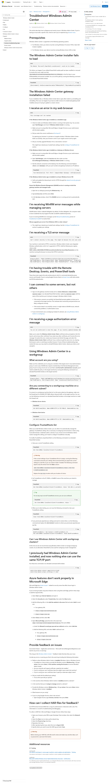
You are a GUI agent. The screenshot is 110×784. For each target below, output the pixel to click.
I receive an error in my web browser (94, 23)
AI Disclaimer (5, 779)
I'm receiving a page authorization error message (94, 37)
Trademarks (64, 779)
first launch (57, 133)
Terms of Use (57, 779)
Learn (30, 11)
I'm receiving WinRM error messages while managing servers (95, 26)
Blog (21, 779)
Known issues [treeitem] (7, 45)
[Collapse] (24, 11)
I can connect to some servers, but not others (96, 34)
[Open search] (102, 2)
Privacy (34, 779)
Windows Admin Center (45, 654)
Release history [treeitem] (7, 38)
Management (46, 11)
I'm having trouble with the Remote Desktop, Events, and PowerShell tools (96, 31)
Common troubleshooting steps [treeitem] (12, 43)
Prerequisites (88, 14)
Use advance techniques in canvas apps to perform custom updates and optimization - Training (52, 752)
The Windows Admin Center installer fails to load (95, 17)
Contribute (27, 779)
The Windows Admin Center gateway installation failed (94, 20)
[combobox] (14, 15)
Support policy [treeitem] (7, 40)
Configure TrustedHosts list (72, 145)
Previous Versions (14, 779)
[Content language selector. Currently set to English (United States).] (9, 775)
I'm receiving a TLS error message (93, 29)
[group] (55, 85)
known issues (43, 585)
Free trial (105, 6)
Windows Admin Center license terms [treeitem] (13, 47)
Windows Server (37, 11)
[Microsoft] (3, 2)
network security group (72, 180)
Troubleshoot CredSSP (35, 218)
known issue (72, 32)
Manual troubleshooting (62, 216)
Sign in (106, 2)
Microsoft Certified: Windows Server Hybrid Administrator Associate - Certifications (49, 758)
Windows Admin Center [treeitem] (8, 18)
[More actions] (79, 11)
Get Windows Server (96, 6)
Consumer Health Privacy (45, 779)
